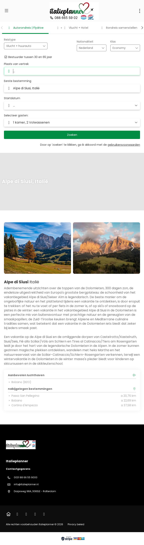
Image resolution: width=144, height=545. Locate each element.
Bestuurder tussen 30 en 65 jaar (28, 57)
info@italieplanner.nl (26, 484)
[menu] (139, 11)
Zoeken (72, 135)
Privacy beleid (76, 524)
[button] (2, 27)
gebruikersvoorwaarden (124, 145)
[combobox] (89, 48)
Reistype (10, 40)
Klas (113, 42)
